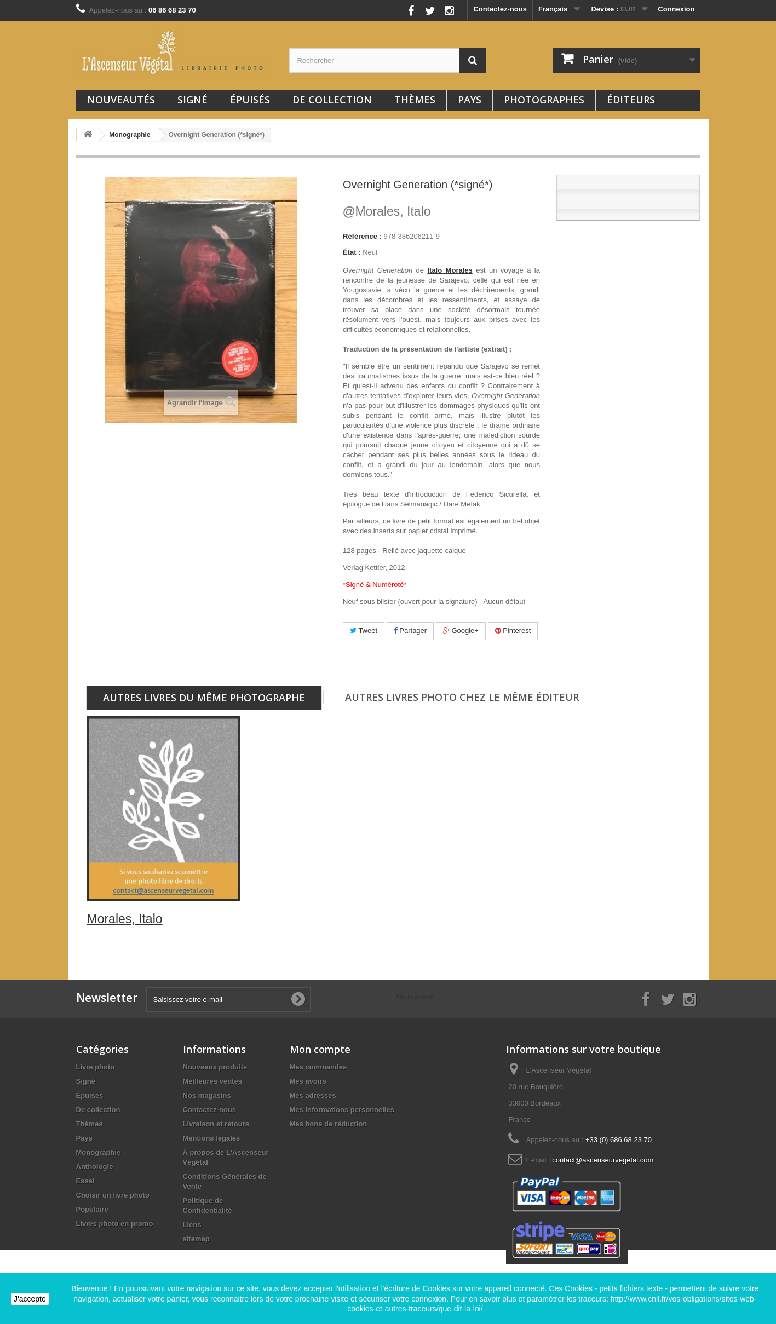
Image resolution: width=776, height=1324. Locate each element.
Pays (469, 99)
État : (352, 252)
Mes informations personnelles (342, 1110)
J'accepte (30, 1298)
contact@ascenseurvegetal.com (602, 1160)
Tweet (363, 630)
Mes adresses (313, 1095)
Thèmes (414, 99)
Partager (410, 630)
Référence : (362, 236)
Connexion (676, 9)
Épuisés (250, 99)
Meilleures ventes (212, 1081)
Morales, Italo (387, 211)
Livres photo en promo (114, 1223)
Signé (192, 99)
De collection (332, 99)
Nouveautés (121, 99)
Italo (434, 270)
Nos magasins (207, 1095)
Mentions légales (211, 1138)
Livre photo (95, 1067)
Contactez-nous (500, 9)
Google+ (461, 630)
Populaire (92, 1209)
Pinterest (513, 630)
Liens (192, 1225)
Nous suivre (383, 8)
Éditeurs (631, 99)
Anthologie (94, 1166)
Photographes (544, 99)
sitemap (196, 1239)
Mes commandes (318, 1067)
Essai (85, 1181)
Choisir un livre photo (113, 1195)
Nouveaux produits (215, 1067)
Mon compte (320, 1049)
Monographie (98, 1152)
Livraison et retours (216, 1124)
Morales (457, 270)
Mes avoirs (308, 1081)
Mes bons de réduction (328, 1124)
